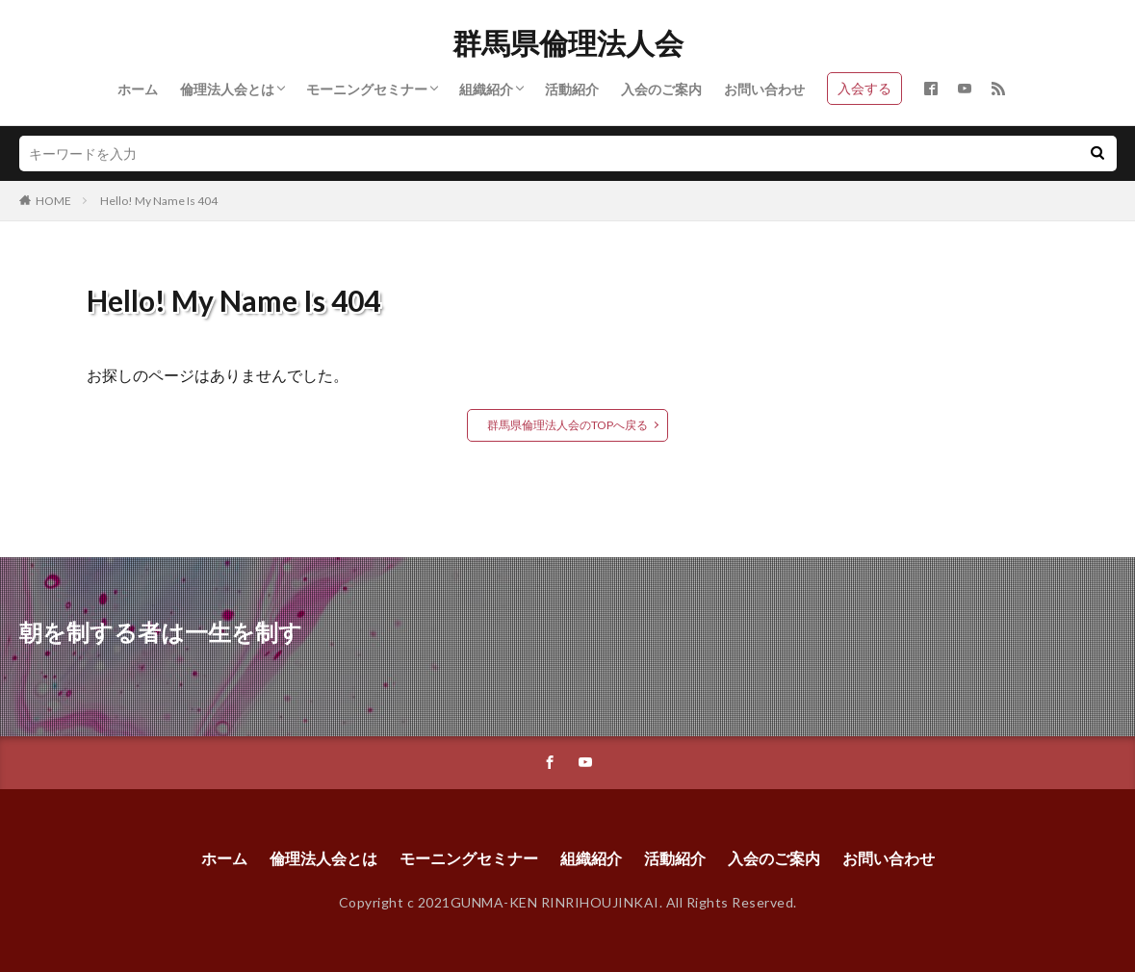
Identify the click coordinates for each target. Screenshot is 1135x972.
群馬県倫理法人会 (568, 43)
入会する (864, 88)
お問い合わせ (764, 89)
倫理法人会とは (227, 89)
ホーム (137, 89)
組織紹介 (486, 89)
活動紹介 (572, 89)
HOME (53, 200)
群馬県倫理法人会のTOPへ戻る (567, 425)
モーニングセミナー (366, 89)
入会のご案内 (661, 89)
